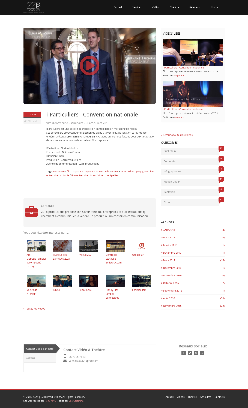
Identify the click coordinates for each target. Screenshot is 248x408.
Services (137, 7)
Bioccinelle (88, 283)
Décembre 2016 (171, 267)
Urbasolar (141, 248)
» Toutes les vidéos (34, 308)
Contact (215, 7)
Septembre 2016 (171, 290)
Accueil (118, 7)
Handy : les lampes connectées (115, 287)
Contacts (220, 396)
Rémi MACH (51, 400)
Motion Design (191, 181)
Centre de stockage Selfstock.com (115, 252)
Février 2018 (169, 245)
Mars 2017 (168, 260)
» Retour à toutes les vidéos (177, 135)
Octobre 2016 (170, 283)
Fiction (191, 201)
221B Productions (51, 396)
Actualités (205, 396)
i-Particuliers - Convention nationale (183, 67)
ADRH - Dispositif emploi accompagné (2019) (36, 254)
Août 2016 (168, 298)
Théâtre (174, 7)
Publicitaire (191, 150)
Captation (191, 191)
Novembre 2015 (171, 305)
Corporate (191, 160)
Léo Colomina (76, 400)
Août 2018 (168, 230)
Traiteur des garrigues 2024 (62, 250)
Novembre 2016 (171, 275)
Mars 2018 (168, 237)
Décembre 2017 (171, 252)
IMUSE (62, 283)
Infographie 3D (191, 171)
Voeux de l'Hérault (36, 285)
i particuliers (141, 283)
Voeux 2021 (88, 248)
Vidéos (156, 7)
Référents (195, 7)
